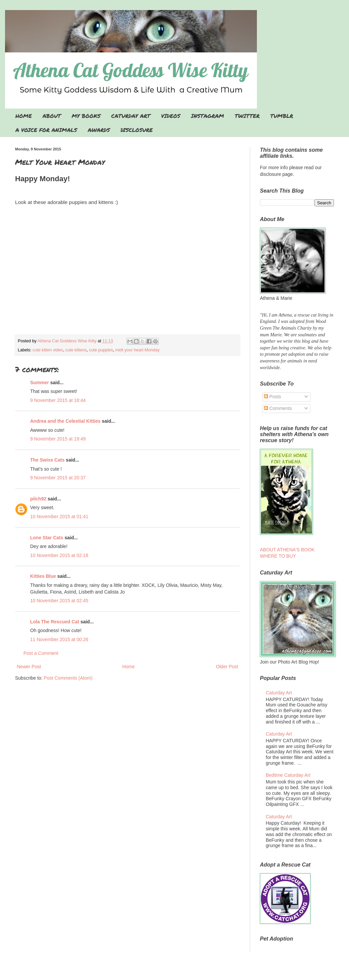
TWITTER (247, 116)
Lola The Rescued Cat (54, 621)
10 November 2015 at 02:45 (59, 600)
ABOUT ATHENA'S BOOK (287, 549)
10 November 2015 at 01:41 (59, 516)
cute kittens (76, 350)
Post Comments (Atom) (68, 678)
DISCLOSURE (137, 130)
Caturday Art (279, 692)
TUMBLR (281, 116)
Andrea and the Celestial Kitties (65, 421)
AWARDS (99, 130)
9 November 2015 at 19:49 (58, 438)
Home (128, 666)
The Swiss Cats (47, 460)
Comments (278, 408)
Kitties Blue (43, 576)
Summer (39, 382)
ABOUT (52, 116)
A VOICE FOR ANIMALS (46, 130)
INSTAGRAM (207, 116)
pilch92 (38, 498)
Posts (272, 396)
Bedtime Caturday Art (288, 775)
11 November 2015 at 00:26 (59, 639)
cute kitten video (47, 350)
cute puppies (101, 350)
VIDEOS (170, 116)
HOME (23, 116)
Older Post (227, 666)
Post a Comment (40, 653)
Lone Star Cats (46, 537)
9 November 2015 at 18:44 (58, 400)
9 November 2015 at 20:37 (58, 477)
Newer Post (29, 666)
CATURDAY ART (130, 116)
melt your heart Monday (137, 350)
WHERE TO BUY (278, 556)
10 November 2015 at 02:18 (59, 555)
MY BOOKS (86, 116)
